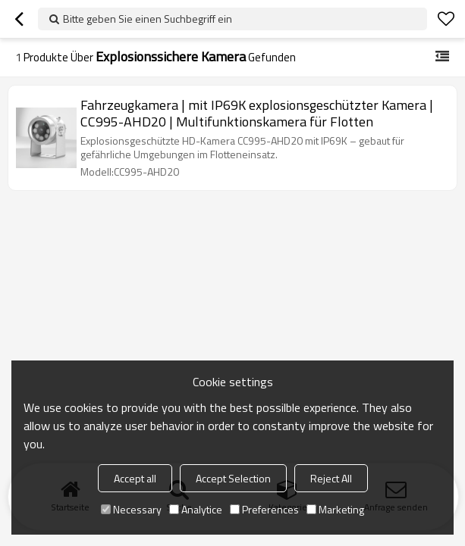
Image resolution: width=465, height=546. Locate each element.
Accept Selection (233, 478)
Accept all (135, 478)
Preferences (264, 509)
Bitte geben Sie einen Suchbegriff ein (147, 19)
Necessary (131, 509)
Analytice (195, 509)
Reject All (331, 478)
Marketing (335, 509)
